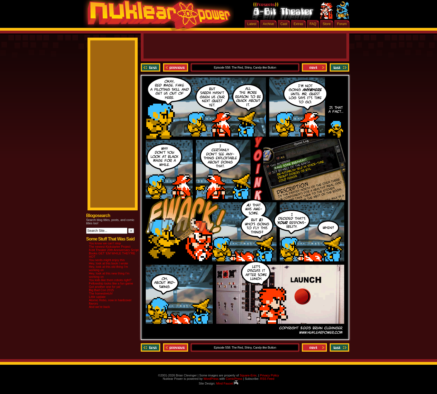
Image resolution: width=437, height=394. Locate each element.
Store (327, 24)
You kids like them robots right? (110, 280)
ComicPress (234, 378)
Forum (342, 24)
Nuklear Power (157, 16)
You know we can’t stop (105, 243)
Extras (298, 24)
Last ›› (338, 67)
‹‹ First (151, 67)
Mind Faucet (227, 383)
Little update (97, 296)
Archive (268, 24)
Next (314, 67)
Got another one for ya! (104, 286)
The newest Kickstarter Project (109, 246)
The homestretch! (101, 293)
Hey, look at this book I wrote (108, 263)
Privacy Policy (269, 375)
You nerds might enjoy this (107, 260)
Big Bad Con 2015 (101, 290)
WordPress (211, 378)
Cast (283, 24)
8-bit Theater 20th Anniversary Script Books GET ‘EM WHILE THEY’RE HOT (114, 253)
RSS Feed (267, 378)
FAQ (313, 24)
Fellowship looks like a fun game (111, 283)
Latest (251, 24)
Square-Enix (248, 375)
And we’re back (99, 306)
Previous (176, 67)
